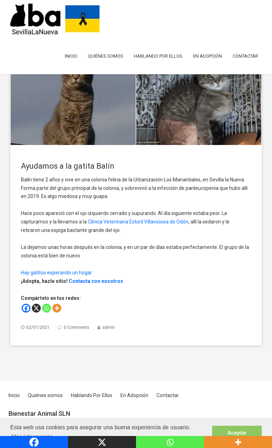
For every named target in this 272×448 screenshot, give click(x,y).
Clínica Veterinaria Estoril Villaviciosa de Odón (138, 222)
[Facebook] (26, 308)
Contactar (245, 56)
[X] (36, 308)
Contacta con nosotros (96, 281)
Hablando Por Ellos (158, 56)
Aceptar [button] (236, 433)
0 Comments (76, 327)
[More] (56, 308)
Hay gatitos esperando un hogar (56, 272)
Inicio (71, 56)
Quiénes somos (105, 56)
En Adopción (207, 56)
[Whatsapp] (46, 308)
